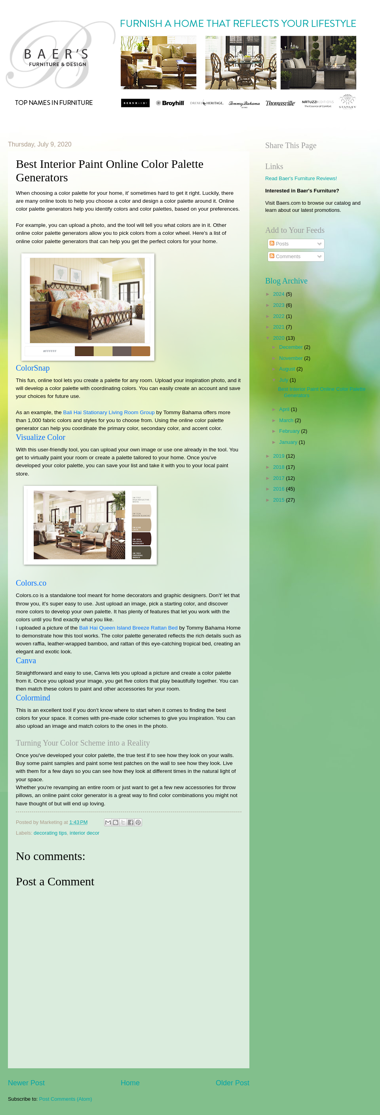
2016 (279, 489)
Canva (26, 660)
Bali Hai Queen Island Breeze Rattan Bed (128, 628)
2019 (279, 456)
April (285, 409)
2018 (279, 467)
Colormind (33, 697)
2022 (279, 316)
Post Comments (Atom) (65, 1099)
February (290, 431)
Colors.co (31, 582)
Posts (279, 244)
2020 (279, 338)
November (291, 358)
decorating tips (50, 833)
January (288, 442)
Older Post (232, 1083)
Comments (285, 256)
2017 (279, 478)
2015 (279, 500)
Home (130, 1083)
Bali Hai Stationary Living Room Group (108, 412)
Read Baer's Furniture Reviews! (301, 178)
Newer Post (26, 1083)
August (287, 369)
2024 (279, 294)
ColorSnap (33, 367)
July (284, 380)
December (291, 347)
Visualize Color (40, 437)
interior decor (84, 833)
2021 (279, 327)
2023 (279, 305)
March (286, 420)
